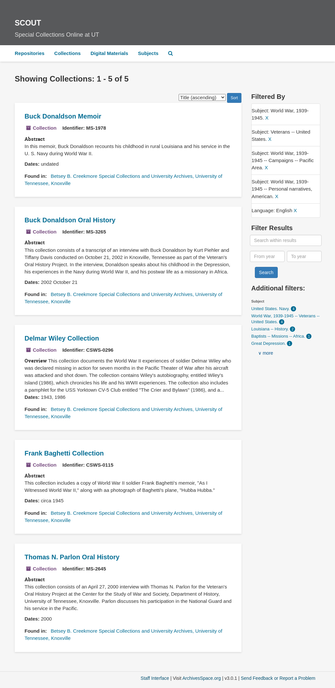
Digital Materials (109, 53)
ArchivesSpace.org (201, 678)
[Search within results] (286, 240)
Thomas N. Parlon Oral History (72, 557)
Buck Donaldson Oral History (70, 220)
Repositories (29, 53)
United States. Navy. (271, 308)
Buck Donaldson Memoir (63, 116)
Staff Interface (155, 678)
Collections (67, 53)
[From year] (267, 256)
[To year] (304, 256)
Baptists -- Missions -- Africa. (278, 336)
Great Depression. (269, 343)
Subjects (148, 53)
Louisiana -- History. (270, 328)
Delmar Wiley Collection (62, 338)
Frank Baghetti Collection (64, 453)
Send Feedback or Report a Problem (278, 678)
